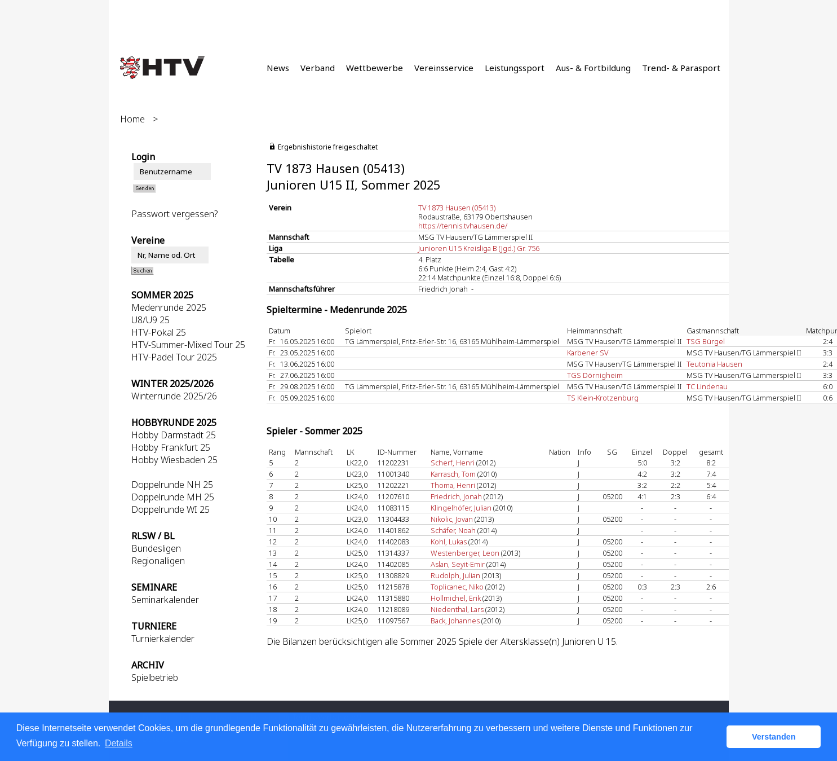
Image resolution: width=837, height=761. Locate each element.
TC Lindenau (707, 386)
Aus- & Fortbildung (593, 67)
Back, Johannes (455, 620)
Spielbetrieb (154, 677)
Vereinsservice (443, 67)
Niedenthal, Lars (457, 609)
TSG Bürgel (706, 341)
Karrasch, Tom (453, 474)
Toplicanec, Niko (457, 587)
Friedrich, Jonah (456, 496)
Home (132, 119)
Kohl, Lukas (449, 541)
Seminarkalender (165, 599)
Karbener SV (587, 352)
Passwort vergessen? (174, 214)
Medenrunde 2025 (168, 307)
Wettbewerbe (374, 67)
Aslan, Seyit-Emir (458, 564)
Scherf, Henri (453, 463)
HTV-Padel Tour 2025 (174, 357)
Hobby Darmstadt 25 (173, 435)
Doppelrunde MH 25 (172, 497)
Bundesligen (156, 548)
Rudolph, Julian (455, 575)
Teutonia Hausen (714, 364)
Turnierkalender (162, 638)
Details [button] (118, 743)
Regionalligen (158, 561)
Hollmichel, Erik (456, 598)
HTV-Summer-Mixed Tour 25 (188, 344)
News (278, 67)
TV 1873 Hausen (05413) (456, 208)
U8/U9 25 (150, 320)
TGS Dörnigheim (595, 375)
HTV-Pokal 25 (158, 332)
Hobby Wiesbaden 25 (174, 460)
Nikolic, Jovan (452, 519)
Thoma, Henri (453, 485)
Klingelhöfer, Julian (461, 508)
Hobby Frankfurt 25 (170, 447)
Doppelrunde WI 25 (170, 509)
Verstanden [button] (774, 736)
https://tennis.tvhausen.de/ (462, 226)
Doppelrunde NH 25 (172, 484)
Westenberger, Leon (465, 553)
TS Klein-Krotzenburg (603, 398)
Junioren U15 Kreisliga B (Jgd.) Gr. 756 (478, 248)
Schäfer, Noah (453, 530)
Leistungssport (514, 67)
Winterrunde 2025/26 (174, 396)
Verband (317, 67)
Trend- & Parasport (681, 67)
